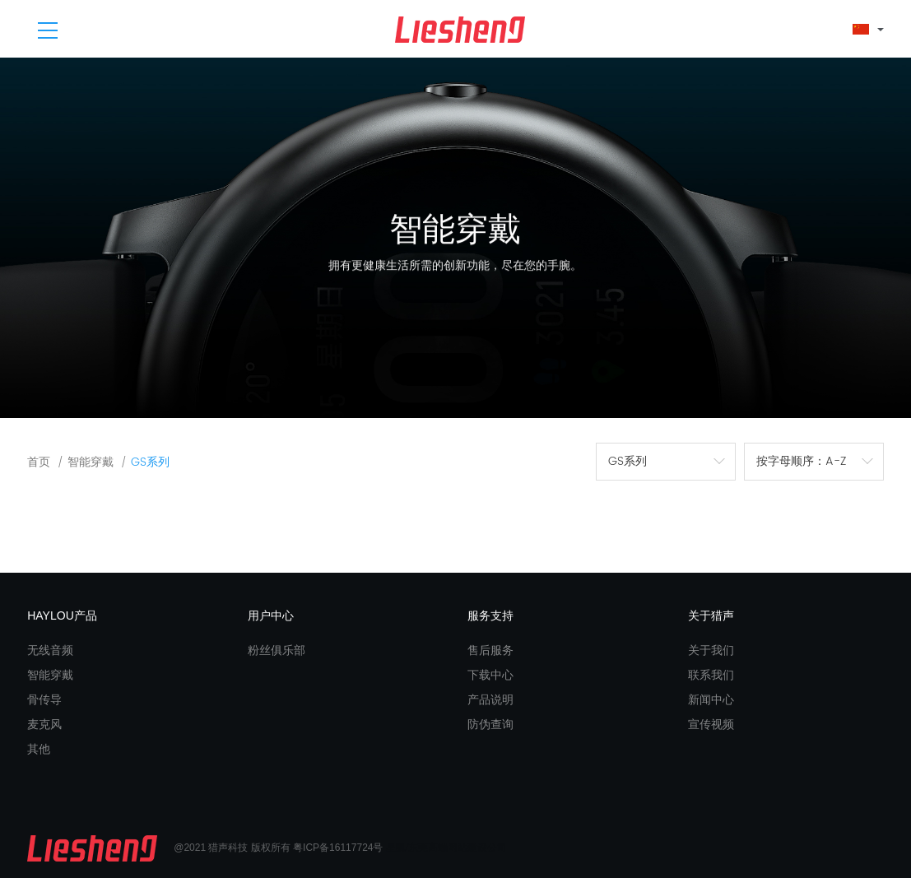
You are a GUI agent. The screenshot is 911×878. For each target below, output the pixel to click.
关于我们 (711, 650)
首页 (38, 462)
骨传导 (44, 699)
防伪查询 (490, 724)
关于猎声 (711, 615)
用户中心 (271, 615)
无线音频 (50, 650)
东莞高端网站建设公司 (457, 847)
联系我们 (711, 674)
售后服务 (490, 650)
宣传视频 (711, 724)
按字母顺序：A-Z (801, 461)
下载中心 (490, 674)
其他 (38, 748)
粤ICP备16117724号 (338, 847)
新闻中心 (711, 699)
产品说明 (490, 699)
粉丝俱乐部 (276, 650)
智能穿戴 (90, 462)
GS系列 (150, 462)
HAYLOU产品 (62, 615)
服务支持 (490, 615)
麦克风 (44, 724)
